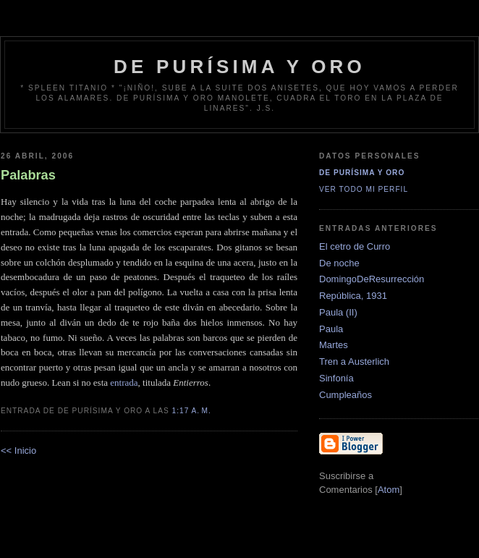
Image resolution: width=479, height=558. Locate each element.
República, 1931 (353, 295)
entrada (123, 382)
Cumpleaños (345, 394)
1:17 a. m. (191, 411)
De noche (339, 263)
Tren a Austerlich (354, 361)
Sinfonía (336, 378)
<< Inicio (18, 450)
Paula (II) (338, 312)
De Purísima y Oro (361, 173)
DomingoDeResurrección (371, 279)
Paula (331, 329)
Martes (333, 344)
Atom (388, 489)
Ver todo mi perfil (363, 189)
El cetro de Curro (354, 246)
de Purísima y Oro (239, 66)
